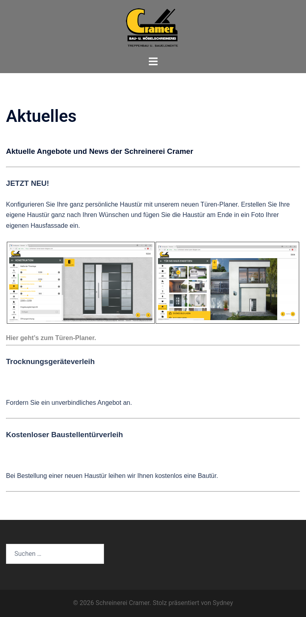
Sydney (223, 603)
